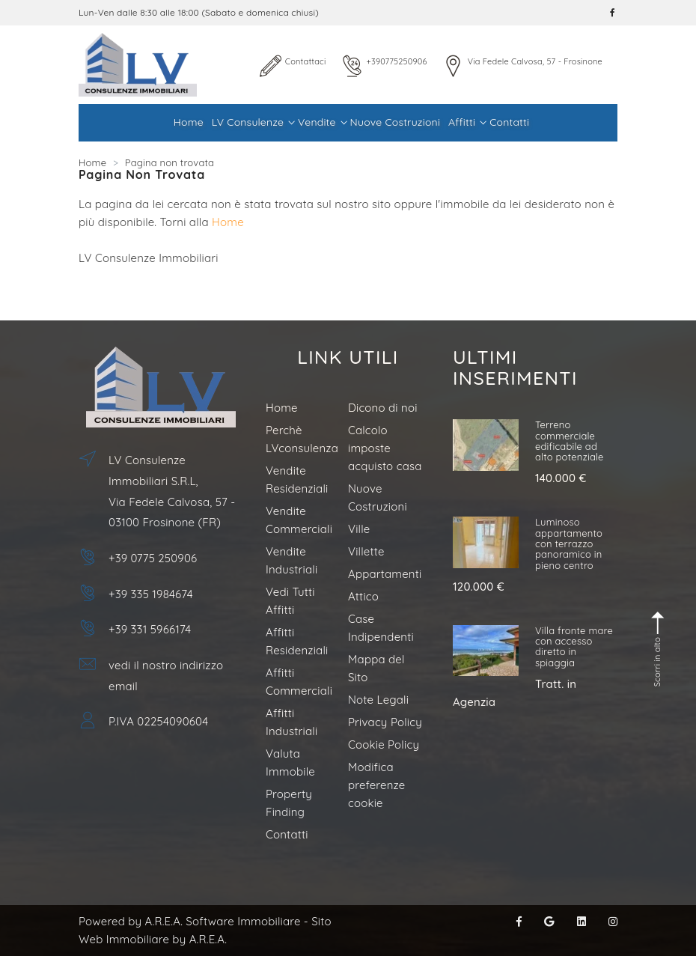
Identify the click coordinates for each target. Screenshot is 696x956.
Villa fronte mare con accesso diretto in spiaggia (574, 646)
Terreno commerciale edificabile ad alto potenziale (569, 440)
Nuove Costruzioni (395, 122)
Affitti (466, 122)
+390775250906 (397, 61)
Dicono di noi (383, 408)
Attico (363, 596)
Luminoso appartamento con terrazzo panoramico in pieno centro (568, 543)
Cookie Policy (383, 744)
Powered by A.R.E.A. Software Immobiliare (190, 921)
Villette (366, 551)
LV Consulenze (252, 122)
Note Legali (378, 699)
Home (189, 122)
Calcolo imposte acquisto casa (385, 448)
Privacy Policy (385, 722)
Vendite (321, 122)
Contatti (509, 122)
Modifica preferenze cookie (376, 785)
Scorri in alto (658, 649)
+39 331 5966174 (150, 629)
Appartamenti (384, 574)
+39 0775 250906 (153, 558)
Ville (359, 529)
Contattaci (305, 61)
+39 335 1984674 (151, 594)
